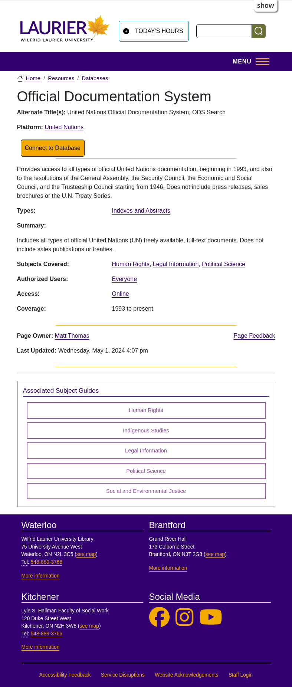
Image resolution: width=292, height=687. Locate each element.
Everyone (124, 279)
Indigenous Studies (146, 431)
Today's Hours (159, 31)
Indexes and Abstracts (141, 210)
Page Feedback (254, 336)
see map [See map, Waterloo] (86, 554)
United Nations (64, 127)
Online (120, 294)
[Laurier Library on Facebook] (159, 617)
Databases (95, 78)
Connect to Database (53, 148)
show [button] (265, 5)
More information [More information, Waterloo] (41, 576)
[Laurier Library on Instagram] (184, 617)
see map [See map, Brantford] (215, 554)
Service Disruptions (123, 675)
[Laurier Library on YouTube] (210, 617)
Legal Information (176, 264)
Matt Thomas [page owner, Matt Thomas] (72, 336)
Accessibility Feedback (65, 675)
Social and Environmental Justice (146, 491)
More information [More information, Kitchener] (41, 647)
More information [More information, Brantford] (168, 568)
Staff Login (241, 675)
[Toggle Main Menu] (248, 61)
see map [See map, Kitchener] (89, 626)
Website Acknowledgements (186, 675)
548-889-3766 (46, 562)
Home (33, 78)
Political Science (223, 264)
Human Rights (131, 264)
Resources (61, 78)
